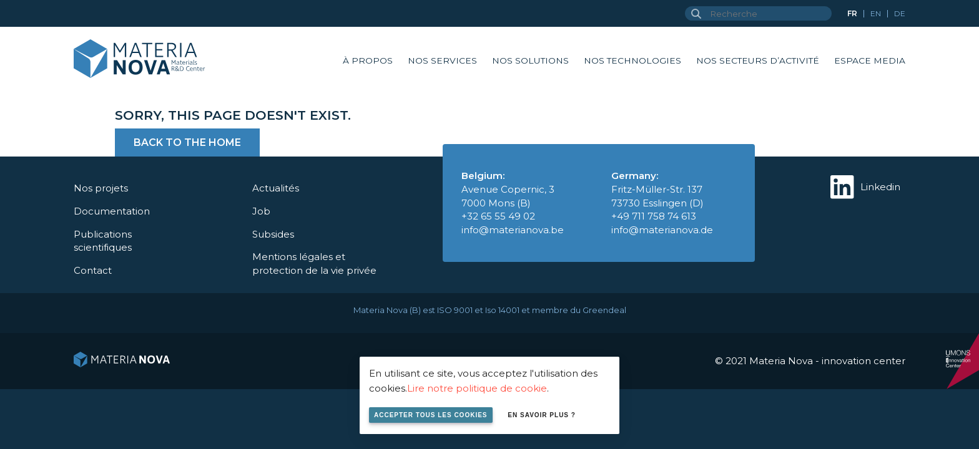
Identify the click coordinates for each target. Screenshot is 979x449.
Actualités (275, 188)
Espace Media (869, 60)
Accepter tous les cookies (431, 415)
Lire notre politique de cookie (477, 388)
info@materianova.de (662, 230)
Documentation (112, 211)
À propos (368, 60)
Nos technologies (632, 60)
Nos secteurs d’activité (757, 60)
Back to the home (187, 142)
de (899, 13)
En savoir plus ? (542, 415)
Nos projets (101, 188)
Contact (93, 270)
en (875, 13)
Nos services (442, 60)
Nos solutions (530, 60)
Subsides (273, 234)
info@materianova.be (512, 230)
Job (261, 211)
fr (852, 13)
